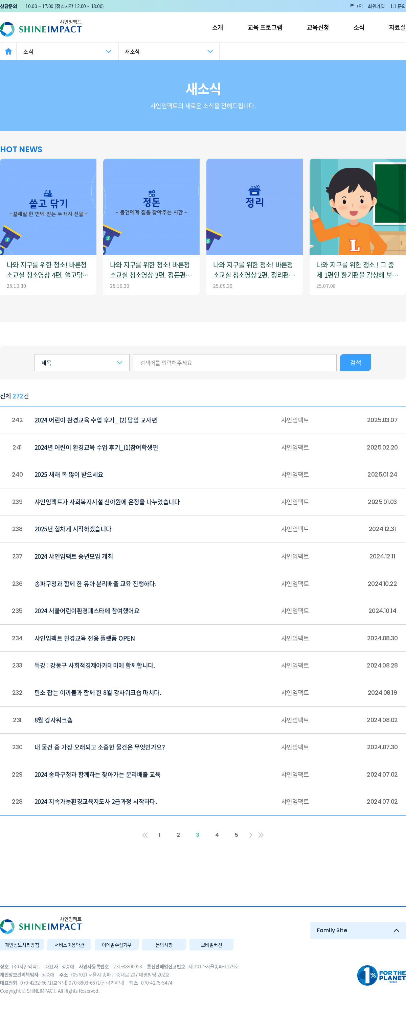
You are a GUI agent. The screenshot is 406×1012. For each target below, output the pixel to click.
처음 (145, 835)
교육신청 (318, 27)
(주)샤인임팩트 (41, 28)
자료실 (397, 27)
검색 (355, 362)
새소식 (132, 51)
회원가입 (376, 6)
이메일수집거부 (117, 944)
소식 (359, 27)
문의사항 (164, 944)
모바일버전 (211, 944)
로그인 (356, 6)
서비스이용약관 (69, 944)
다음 (250, 835)
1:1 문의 (398, 6)
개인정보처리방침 (22, 944)
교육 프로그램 (265, 27)
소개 (217, 27)
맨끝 (261, 835)
